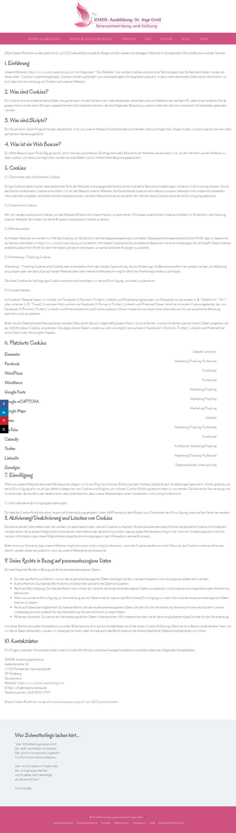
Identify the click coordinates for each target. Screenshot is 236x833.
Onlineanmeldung (87, 822)
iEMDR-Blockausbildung (90, 39)
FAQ (148, 39)
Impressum (139, 822)
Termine (129, 39)
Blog (186, 39)
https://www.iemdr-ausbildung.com (51, 71)
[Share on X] (4, 429)
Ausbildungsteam (63, 822)
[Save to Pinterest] (4, 420)
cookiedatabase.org (64, 701)
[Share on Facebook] (4, 404)
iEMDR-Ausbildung (44, 39)
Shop (203, 39)
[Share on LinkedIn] (4, 412)
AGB (152, 822)
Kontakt (105, 822)
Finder (167, 39)
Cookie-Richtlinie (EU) (171, 822)
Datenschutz (121, 822)
